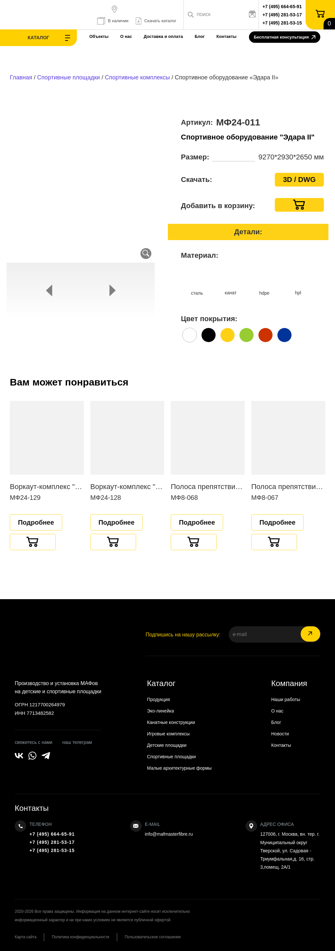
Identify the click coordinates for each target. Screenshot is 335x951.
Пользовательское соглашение (156, 937)
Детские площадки (166, 745)
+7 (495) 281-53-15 (282, 22)
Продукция (158, 699)
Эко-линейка (160, 710)
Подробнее (36, 522)
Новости (280, 733)
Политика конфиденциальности (82, 937)
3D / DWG (299, 179)
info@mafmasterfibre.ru (169, 834)
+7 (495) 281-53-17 (282, 14)
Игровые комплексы (168, 733)
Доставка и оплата (151, 36)
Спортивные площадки (68, 77)
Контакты (214, 36)
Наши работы (285, 699)
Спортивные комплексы (137, 77)
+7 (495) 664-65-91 (282, 6)
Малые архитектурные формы (179, 768)
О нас (114, 36)
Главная (21, 77)
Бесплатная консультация (284, 38)
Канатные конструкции (171, 722)
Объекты (86, 36)
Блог (187, 36)
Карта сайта (26, 937)
